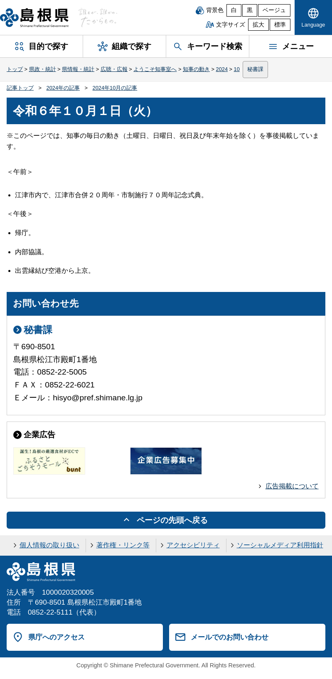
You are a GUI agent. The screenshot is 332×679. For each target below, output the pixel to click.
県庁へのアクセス (56, 637)
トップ (15, 69)
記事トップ (20, 88)
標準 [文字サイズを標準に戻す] (280, 25)
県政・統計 (42, 69)
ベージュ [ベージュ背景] (274, 10)
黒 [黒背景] (250, 10)
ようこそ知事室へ (155, 69)
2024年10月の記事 (115, 88)
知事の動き (196, 69)
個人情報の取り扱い (49, 545)
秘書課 (255, 69)
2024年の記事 (63, 88)
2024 (222, 69)
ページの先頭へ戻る (172, 520)
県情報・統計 (78, 69)
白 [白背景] (234, 10)
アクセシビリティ (193, 545)
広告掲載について (292, 486)
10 (237, 69)
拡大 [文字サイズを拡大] (258, 25)
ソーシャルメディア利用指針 (280, 545)
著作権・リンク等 (123, 545)
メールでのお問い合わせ (229, 637)
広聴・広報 (114, 69)
